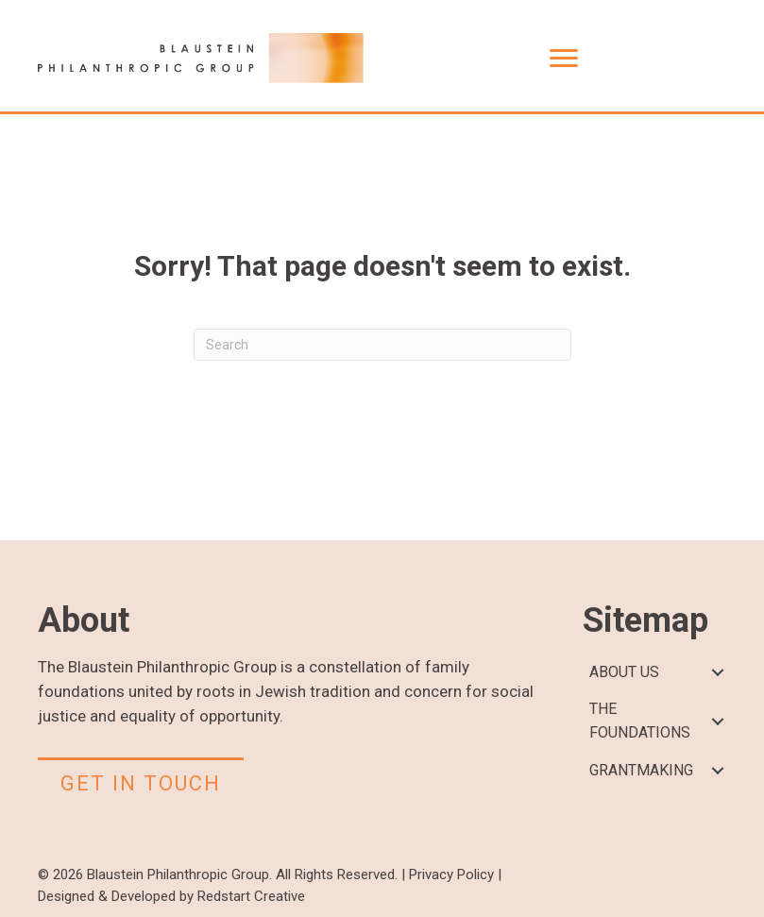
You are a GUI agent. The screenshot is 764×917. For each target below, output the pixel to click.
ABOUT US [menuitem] (624, 672)
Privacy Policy (451, 874)
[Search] (382, 345)
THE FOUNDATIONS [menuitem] (639, 720)
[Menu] (564, 58)
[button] (717, 672)
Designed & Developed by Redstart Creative (171, 896)
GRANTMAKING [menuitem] (641, 770)
